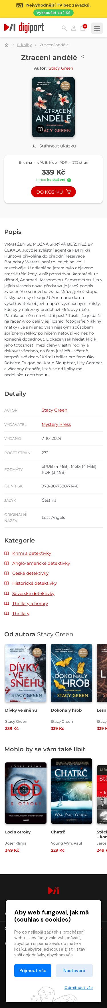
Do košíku (53, 192)
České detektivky (30, 573)
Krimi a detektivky (31, 553)
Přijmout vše (32, 970)
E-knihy (24, 44)
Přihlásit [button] (73, 28)
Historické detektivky (34, 583)
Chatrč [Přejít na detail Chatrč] (58, 832)
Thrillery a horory (30, 603)
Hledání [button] (64, 28)
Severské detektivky (33, 593)
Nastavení (74, 970)
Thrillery (20, 613)
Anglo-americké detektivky (41, 563)
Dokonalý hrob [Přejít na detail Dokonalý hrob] (66, 710)
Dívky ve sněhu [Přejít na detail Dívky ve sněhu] (21, 710)
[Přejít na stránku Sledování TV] (53, 9)
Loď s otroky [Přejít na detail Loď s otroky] (18, 832)
